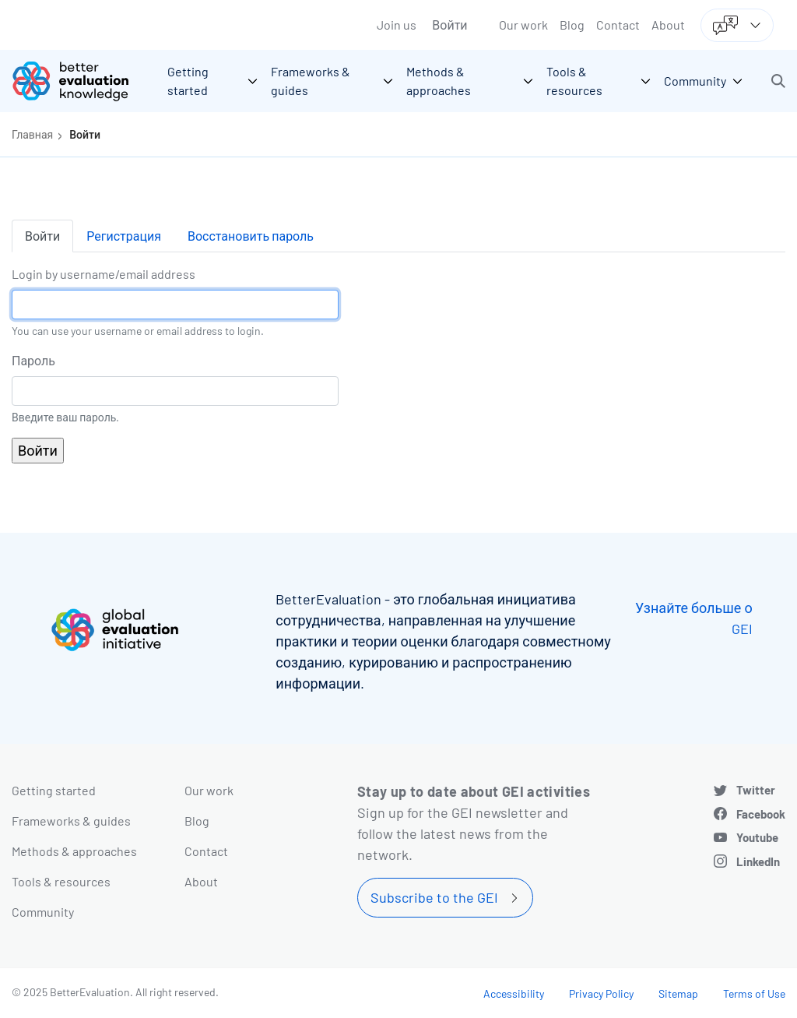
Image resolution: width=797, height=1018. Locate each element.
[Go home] (82, 81)
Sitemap (678, 993)
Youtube (757, 837)
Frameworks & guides (71, 820)
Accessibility (513, 993)
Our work (523, 24)
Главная (32, 134)
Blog (572, 24)
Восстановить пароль (251, 235)
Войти (449, 24)
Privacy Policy (601, 993)
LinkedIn (758, 861)
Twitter (755, 790)
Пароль (33, 360)
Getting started (54, 790)
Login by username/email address (103, 273)
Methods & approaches (74, 851)
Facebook (760, 814)
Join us (396, 24)
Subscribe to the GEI (434, 897)
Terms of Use (754, 993)
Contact (618, 24)
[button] (778, 81)
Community (43, 911)
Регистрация (123, 235)
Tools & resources (61, 881)
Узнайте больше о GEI (694, 618)
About (668, 24)
